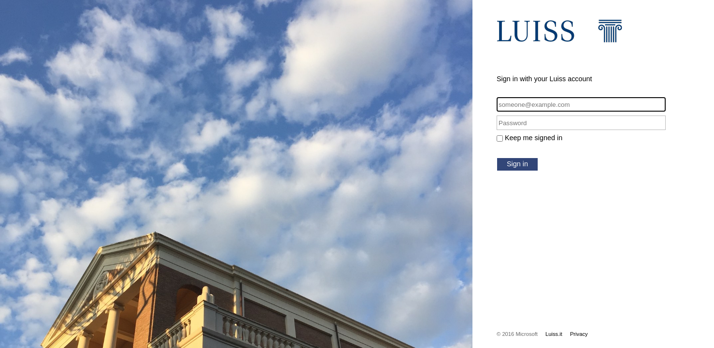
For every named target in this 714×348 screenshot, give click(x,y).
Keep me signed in (533, 138)
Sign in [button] (517, 164)
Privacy (579, 334)
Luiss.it (553, 334)
